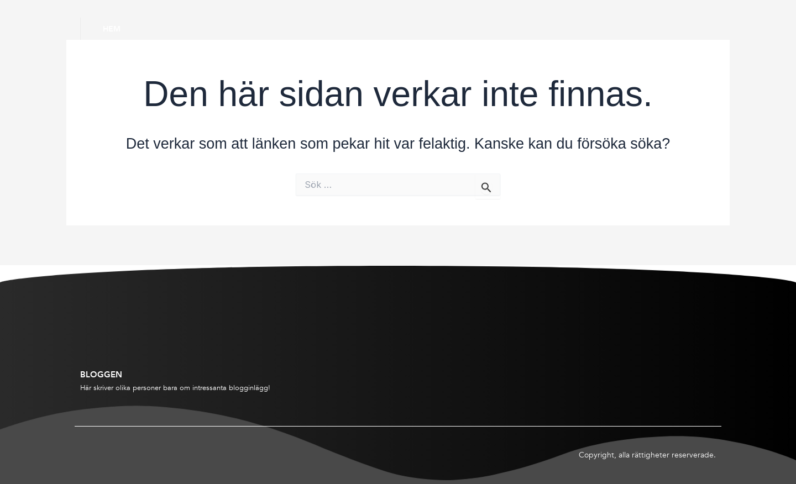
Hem (112, 29)
